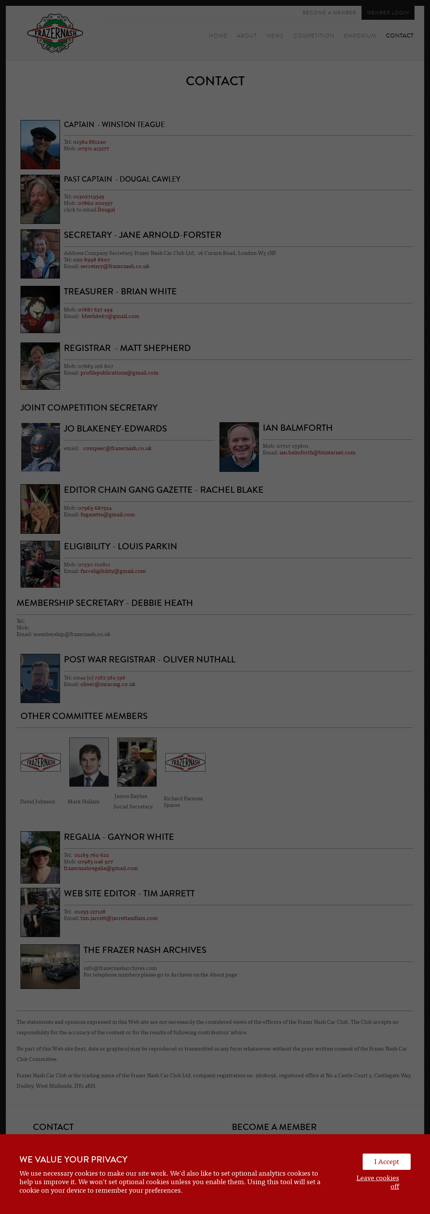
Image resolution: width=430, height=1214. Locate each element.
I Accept (386, 1161)
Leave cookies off (377, 1182)
